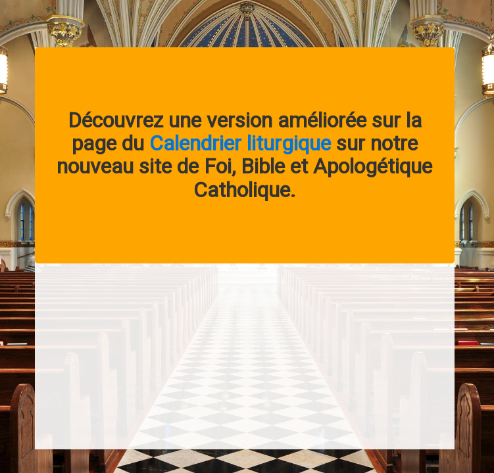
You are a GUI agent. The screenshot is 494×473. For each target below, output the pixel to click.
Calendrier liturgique (240, 143)
